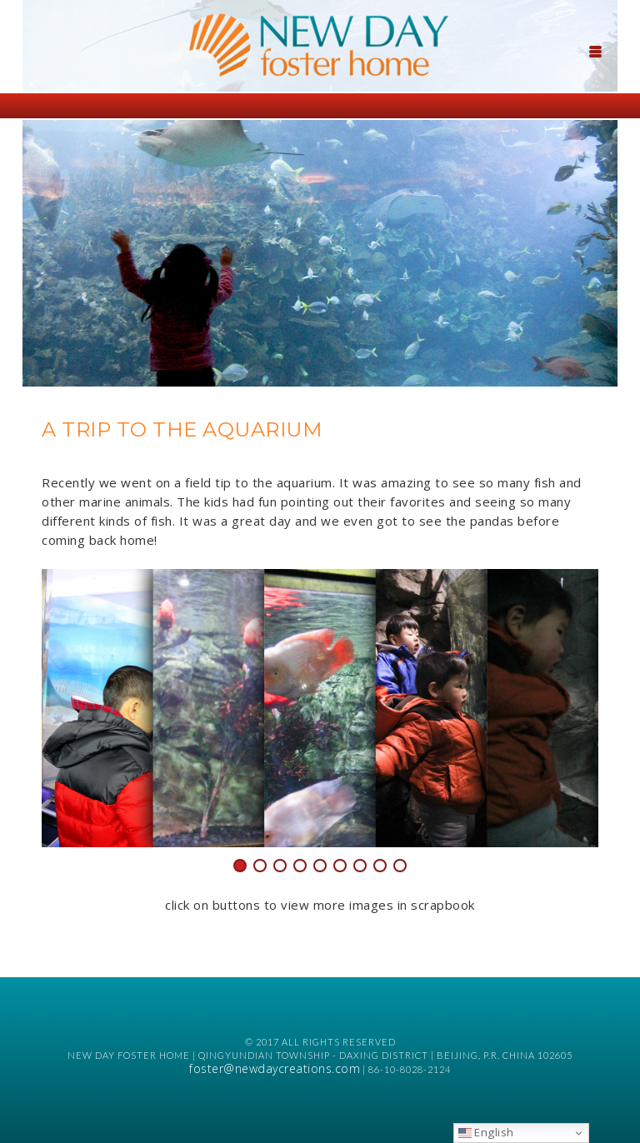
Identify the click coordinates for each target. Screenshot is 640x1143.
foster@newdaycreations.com (274, 1068)
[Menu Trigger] (595, 49)
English (486, 1132)
